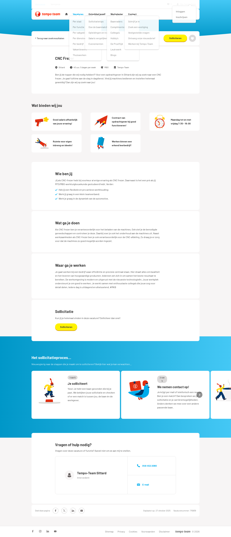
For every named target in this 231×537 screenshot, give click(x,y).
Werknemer (40, 4)
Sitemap (109, 531)
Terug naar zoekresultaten (49, 38)
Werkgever (56, 4)
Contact (132, 14)
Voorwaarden (148, 531)
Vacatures (78, 14)
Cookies (133, 531)
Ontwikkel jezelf (97, 14)
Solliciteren (175, 38)
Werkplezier (116, 14)
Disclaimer (164, 531)
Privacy (121, 531)
